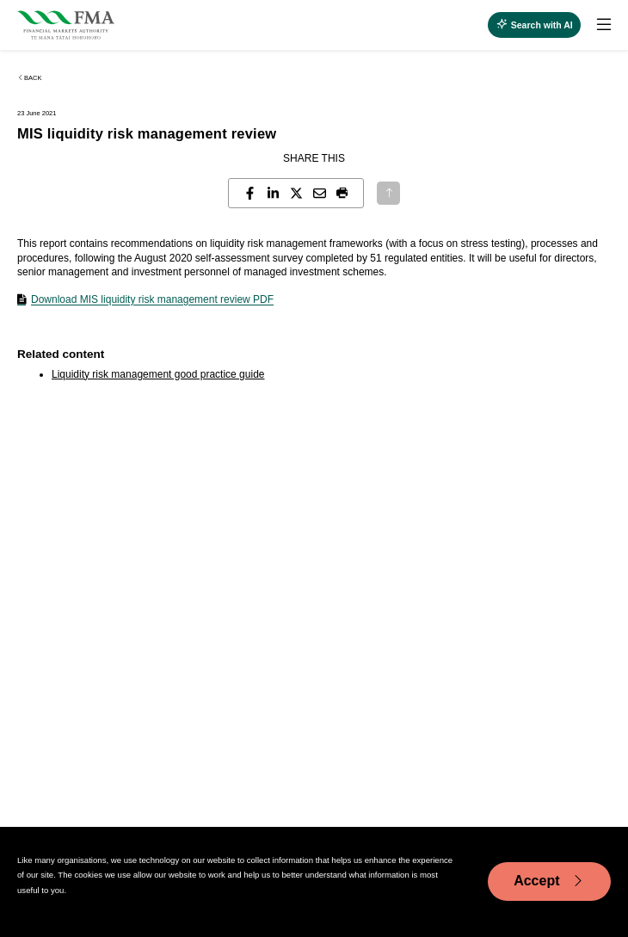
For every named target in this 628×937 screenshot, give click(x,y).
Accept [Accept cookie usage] (549, 881)
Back (29, 78)
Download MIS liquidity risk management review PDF (152, 299)
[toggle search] (534, 25)
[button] (342, 193)
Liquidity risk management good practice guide (158, 374)
